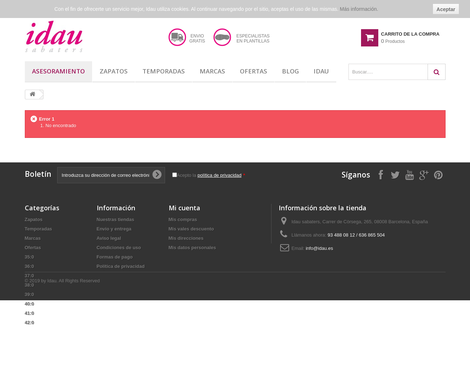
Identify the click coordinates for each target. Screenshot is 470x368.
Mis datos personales (192, 247)
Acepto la (211, 175)
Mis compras (183, 219)
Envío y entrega (114, 229)
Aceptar (446, 9)
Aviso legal (109, 238)
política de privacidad (219, 175)
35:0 (29, 257)
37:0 (29, 275)
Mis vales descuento (191, 229)
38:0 (29, 285)
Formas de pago (115, 257)
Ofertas (253, 71)
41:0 (29, 313)
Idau (321, 71)
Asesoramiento (58, 71)
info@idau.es (319, 248)
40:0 (29, 303)
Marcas (212, 71)
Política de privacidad (121, 266)
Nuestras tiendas (115, 219)
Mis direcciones (186, 238)
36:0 (29, 266)
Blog (290, 71)
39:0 (29, 294)
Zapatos (114, 71)
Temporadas (163, 71)
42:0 (29, 322)
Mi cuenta (184, 207)
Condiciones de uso (119, 247)
